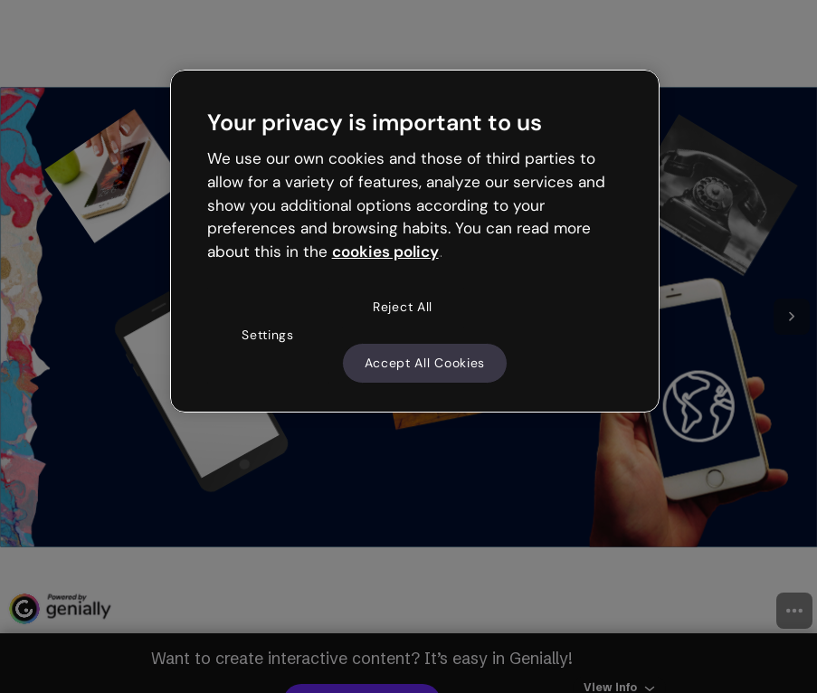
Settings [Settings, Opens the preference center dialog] (268, 335)
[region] (415, 241)
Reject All (402, 307)
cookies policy (385, 251)
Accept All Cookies (425, 363)
